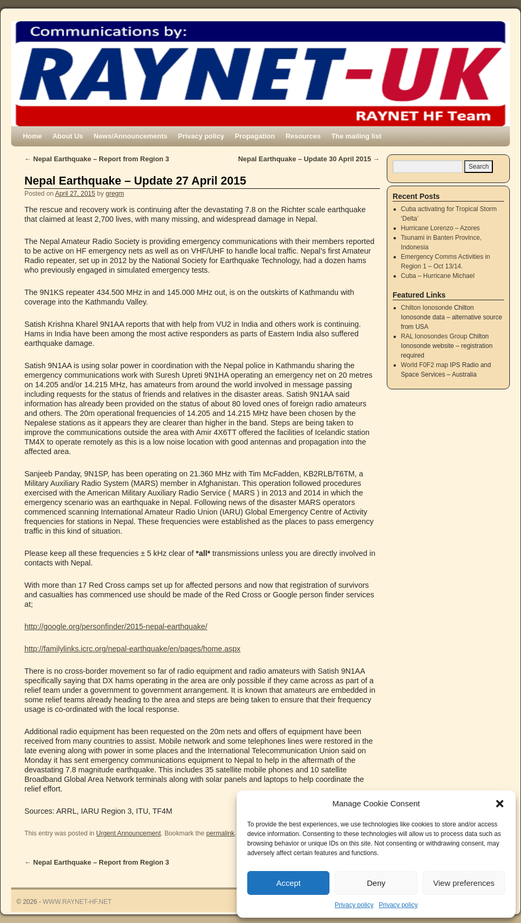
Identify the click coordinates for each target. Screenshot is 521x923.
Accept (288, 882)
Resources (302, 136)
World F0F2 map (424, 365)
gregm (115, 193)
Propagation (255, 136)
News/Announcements (131, 136)
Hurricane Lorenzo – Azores (440, 228)
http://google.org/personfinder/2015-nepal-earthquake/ (115, 626)
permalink (220, 833)
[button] (499, 803)
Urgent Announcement (128, 833)
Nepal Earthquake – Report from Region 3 (96, 159)
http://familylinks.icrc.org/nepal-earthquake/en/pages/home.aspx (132, 649)
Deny (376, 882)
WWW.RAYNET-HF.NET (77, 901)
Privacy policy (354, 905)
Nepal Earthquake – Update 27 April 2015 (135, 180)
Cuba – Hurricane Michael (438, 276)
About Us (68, 136)
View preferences (464, 882)
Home (32, 136)
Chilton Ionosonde (427, 307)
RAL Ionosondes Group (434, 336)
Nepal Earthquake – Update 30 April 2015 (309, 159)
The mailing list (356, 136)
